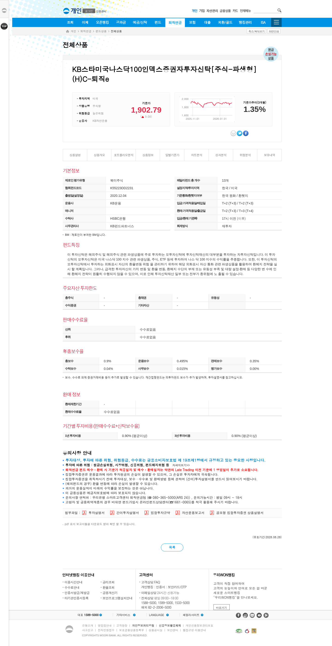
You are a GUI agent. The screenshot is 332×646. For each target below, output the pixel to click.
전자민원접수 (106, 630)
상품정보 (148, 155)
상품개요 (99, 155)
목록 (172, 547)
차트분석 (196, 155)
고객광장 (121, 625)
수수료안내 (72, 587)
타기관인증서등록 (77, 598)
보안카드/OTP (177, 587)
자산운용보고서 (193, 512)
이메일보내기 (234, 133)
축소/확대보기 (256, 31)
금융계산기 (110, 592)
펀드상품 (101, 31)
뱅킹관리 (245, 22)
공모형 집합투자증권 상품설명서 (240, 512)
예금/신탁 (140, 22)
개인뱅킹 (147, 587)
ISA (263, 22)
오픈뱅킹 (102, 22)
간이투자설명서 (127, 512)
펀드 (157, 22)
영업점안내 (105, 625)
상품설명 (74, 155)
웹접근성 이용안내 (194, 630)
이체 (85, 22)
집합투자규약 (160, 512)
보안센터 (172, 630)
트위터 (240, 133)
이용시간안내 (74, 582)
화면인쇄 (274, 31)
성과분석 (220, 155)
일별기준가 (172, 155)
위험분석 (245, 155)
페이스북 (246, 133)
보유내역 (269, 155)
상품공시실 (156, 630)
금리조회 (109, 582)
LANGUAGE (156, 614)
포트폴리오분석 (123, 155)
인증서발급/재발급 (77, 592)
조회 (70, 22)
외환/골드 (225, 22)
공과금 (121, 22)
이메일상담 (148, 592)
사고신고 (87, 630)
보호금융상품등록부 (131, 630)
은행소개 (87, 625)
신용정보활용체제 (170, 625)
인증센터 (101, 11)
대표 (87, 614)
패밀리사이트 (191, 614)
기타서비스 (123, 614)
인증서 (160, 587)
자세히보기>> (181, 465)
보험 (192, 22)
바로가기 (221, 608)
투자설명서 (97, 512)
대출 (207, 22)
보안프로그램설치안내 (118, 598)
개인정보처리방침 (143, 625)
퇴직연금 (175, 22)
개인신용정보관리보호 (199, 625)
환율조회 (109, 587)
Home (67, 31)
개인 (73, 31)
